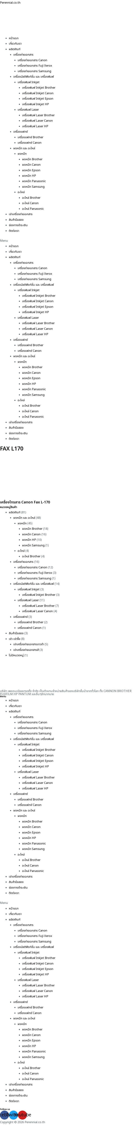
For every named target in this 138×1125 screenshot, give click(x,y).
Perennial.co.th (10, 3)
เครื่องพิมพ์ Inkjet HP (35, 104)
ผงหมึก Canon (31, 165)
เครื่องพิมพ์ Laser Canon (37, 121)
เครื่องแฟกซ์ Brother (30, 137)
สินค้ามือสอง (16, 220)
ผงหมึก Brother (32, 159)
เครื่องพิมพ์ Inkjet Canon (38, 93)
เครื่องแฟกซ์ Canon (30, 143)
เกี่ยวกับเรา (15, 44)
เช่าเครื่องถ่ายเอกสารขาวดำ (28, 644)
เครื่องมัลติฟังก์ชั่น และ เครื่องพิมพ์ (33, 77)
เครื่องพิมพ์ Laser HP (35, 126)
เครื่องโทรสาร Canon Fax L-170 (25, 502)
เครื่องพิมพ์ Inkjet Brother (38, 88)
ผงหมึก (22, 154)
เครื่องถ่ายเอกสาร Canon (32, 60)
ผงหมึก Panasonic (34, 181)
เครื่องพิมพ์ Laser (28, 110)
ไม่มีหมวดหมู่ (16, 655)
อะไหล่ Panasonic (33, 209)
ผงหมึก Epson (31, 170)
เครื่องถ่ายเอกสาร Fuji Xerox (35, 66)
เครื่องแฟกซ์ (20, 132)
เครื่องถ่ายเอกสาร (23, 55)
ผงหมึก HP (29, 176)
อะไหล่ (21, 192)
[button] (69, 240)
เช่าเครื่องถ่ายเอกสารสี (26, 650)
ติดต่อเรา (14, 231)
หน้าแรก (14, 38)
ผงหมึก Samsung (33, 187)
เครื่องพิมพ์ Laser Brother (38, 115)
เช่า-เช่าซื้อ (14, 639)
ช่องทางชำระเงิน (18, 225)
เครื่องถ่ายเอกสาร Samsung (34, 71)
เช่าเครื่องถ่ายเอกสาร (21, 214)
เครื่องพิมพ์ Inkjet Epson (37, 99)
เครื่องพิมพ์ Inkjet (29, 82)
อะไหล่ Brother (31, 198)
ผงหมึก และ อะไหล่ (24, 148)
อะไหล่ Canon (30, 203)
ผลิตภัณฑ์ (14, 49)
